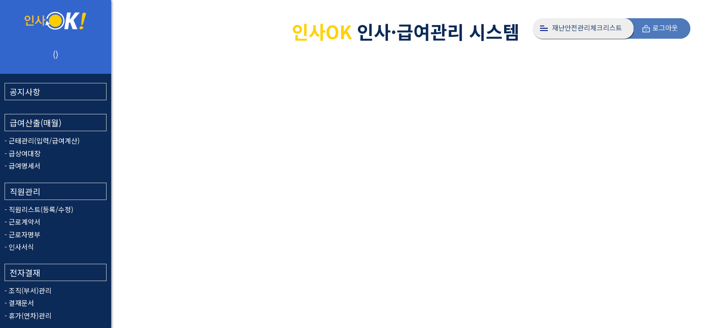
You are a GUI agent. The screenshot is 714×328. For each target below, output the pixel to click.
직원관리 (25, 191)
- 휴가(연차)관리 (28, 315)
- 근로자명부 (23, 234)
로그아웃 (665, 27)
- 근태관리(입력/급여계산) (42, 140)
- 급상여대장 (23, 153)
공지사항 (25, 91)
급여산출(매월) (35, 122)
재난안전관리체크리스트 (587, 27)
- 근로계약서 (23, 221)
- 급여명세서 (23, 165)
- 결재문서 (19, 303)
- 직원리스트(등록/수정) (39, 209)
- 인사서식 (19, 246)
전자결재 (25, 272)
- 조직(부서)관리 (28, 290)
